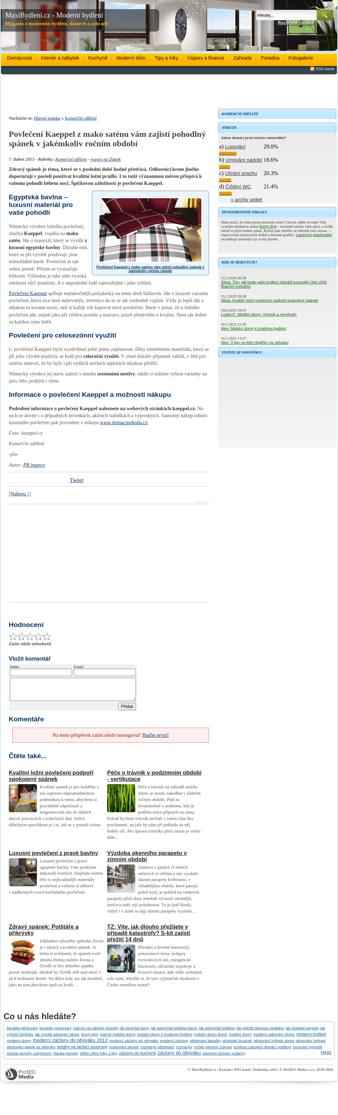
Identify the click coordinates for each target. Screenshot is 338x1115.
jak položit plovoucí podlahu (260, 1032)
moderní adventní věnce (274, 1038)
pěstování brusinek (237, 1045)
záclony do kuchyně (137, 1057)
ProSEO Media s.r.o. (300, 1073)
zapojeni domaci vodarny (223, 1057)
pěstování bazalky (205, 1045)
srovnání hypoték (308, 1051)
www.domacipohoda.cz (124, 422)
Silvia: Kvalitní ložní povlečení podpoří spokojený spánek (269, 300)
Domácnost (19, 58)
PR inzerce (34, 465)
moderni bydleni (311, 1038)
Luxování (235, 146)
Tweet (77, 480)
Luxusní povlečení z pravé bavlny (53, 857)
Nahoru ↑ (20, 493)
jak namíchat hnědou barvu (174, 1032)
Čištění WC (238, 186)
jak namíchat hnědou (217, 1032)
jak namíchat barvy (134, 1032)
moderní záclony (174, 1045)
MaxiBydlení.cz (203, 1073)
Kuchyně (97, 58)
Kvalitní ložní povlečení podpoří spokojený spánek (51, 780)
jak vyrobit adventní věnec (57, 1038)
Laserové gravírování (314, 235)
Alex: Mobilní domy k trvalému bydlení (253, 328)
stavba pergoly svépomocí (29, 1057)
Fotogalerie (300, 58)
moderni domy (19, 1045)
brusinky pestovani (55, 1032)
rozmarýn (184, 1051)
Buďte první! (155, 739)
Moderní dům (130, 58)
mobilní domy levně (210, 1038)
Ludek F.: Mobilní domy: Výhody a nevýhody (259, 314)
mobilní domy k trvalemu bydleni (164, 1038)
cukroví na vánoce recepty (95, 1032)
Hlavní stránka (47, 118)
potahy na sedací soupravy (82, 1051)
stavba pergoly (65, 1057)
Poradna (270, 58)
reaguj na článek (106, 159)
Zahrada (242, 58)
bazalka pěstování (22, 1032)
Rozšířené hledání (296, 22)
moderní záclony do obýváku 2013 (70, 1044)
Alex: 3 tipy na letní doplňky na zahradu (254, 342)
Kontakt (225, 1073)
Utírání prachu (241, 173)
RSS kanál (325, 69)
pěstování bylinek (310, 1045)
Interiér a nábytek (60, 58)
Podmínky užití (265, 1073)
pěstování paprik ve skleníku (31, 1051)
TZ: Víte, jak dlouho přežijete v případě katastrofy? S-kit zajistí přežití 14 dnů (148, 937)
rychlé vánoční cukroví (213, 1051)
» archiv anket (246, 199)
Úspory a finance (205, 58)
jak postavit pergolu (302, 1032)
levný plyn (268, 226)
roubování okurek (124, 1051)
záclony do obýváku (179, 1057)
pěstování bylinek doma (273, 1045)
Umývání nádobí (243, 160)
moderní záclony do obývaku (133, 1045)
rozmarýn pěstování (158, 1051)
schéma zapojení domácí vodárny (262, 1051)
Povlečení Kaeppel (28, 293)
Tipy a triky (166, 58)
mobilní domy (240, 1038)
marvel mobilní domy (117, 1038)
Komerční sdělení (81, 118)
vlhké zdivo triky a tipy (98, 1057)
